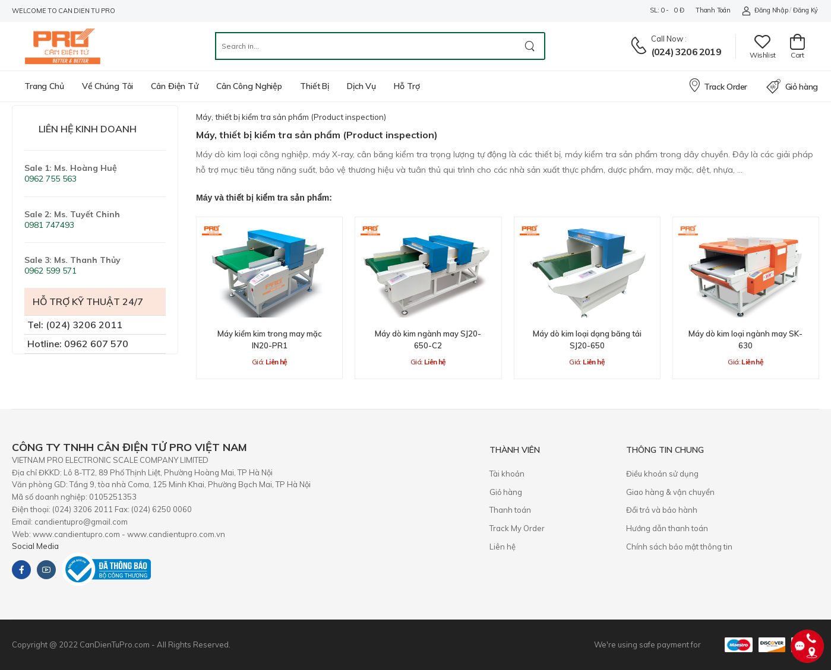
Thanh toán (713, 10)
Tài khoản (506, 473)
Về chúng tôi (108, 86)
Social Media (35, 546)
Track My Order (517, 528)
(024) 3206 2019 (686, 52)
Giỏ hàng (792, 87)
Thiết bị (314, 86)
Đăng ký (805, 10)
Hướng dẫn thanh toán (667, 528)
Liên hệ (502, 546)
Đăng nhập (765, 10)
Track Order (717, 84)
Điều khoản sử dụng (662, 473)
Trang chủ (44, 86)
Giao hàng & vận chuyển (670, 492)
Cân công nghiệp (249, 86)
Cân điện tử (174, 86)
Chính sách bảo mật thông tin (679, 546)
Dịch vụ (361, 86)
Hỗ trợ (406, 86)
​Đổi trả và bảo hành (661, 510)
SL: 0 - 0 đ (667, 10)
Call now (667, 38)
